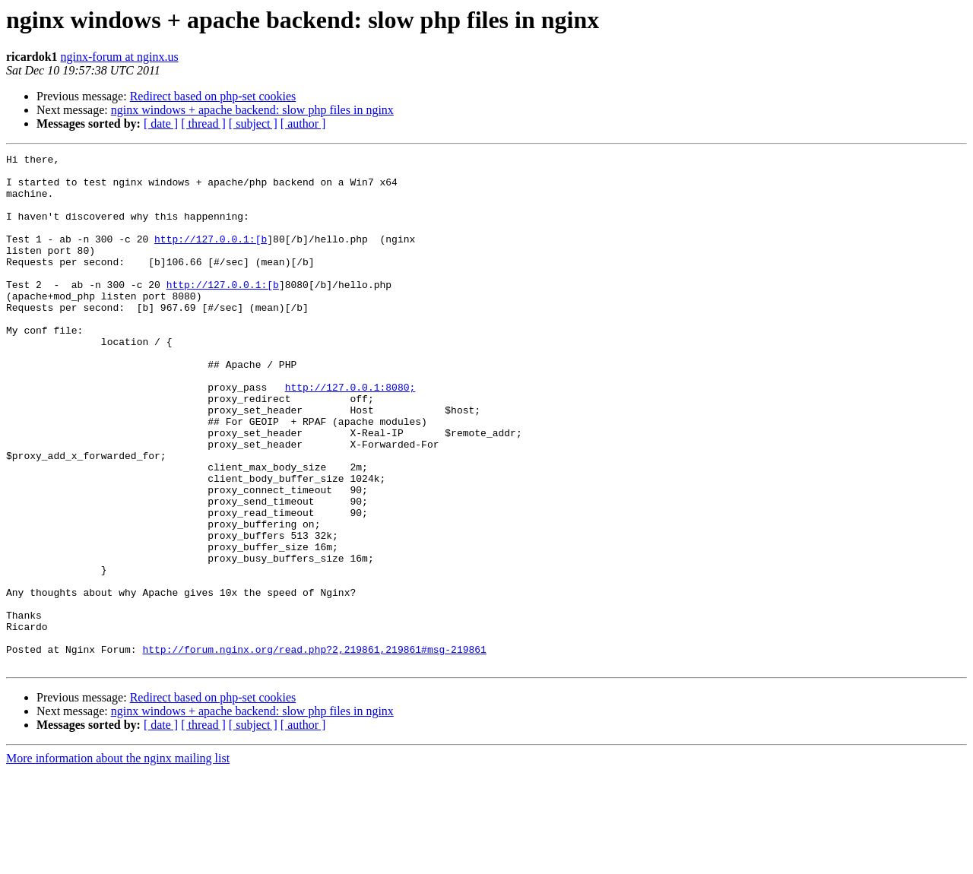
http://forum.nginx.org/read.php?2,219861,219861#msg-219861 (314, 749)
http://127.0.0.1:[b (210, 257)
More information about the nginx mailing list (118, 860)
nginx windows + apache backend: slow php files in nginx (252, 109)
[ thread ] (203, 123)
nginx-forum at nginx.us (120, 56)
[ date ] (161, 123)
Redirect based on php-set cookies (213, 96)
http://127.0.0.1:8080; (350, 435)
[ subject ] (253, 123)
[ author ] (303, 123)
